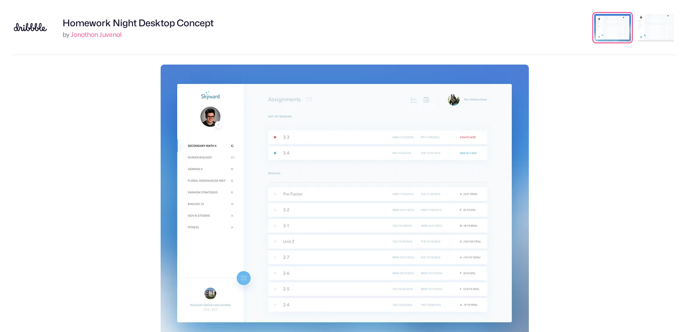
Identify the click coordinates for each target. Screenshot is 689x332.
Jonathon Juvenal (96, 34)
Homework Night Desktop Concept (138, 23)
